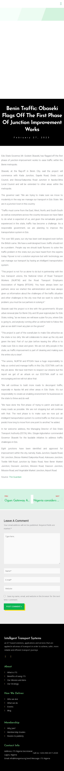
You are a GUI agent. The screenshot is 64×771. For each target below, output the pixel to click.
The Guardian (15, 477)
